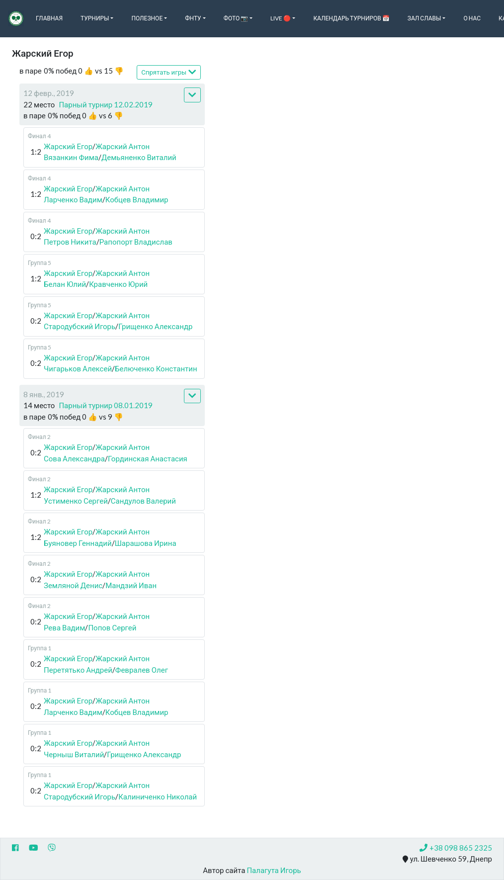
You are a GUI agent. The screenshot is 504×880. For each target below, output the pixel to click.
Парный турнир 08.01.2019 (106, 405)
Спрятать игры (168, 72)
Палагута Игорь (274, 870)
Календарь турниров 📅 (351, 18)
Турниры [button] (95, 18)
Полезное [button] (147, 18)
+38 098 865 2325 (456, 848)
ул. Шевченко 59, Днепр (447, 859)
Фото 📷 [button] (236, 18)
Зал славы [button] (424, 18)
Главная (49, 18)
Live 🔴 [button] (280, 18)
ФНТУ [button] (193, 18)
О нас (472, 18)
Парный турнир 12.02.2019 (106, 104)
